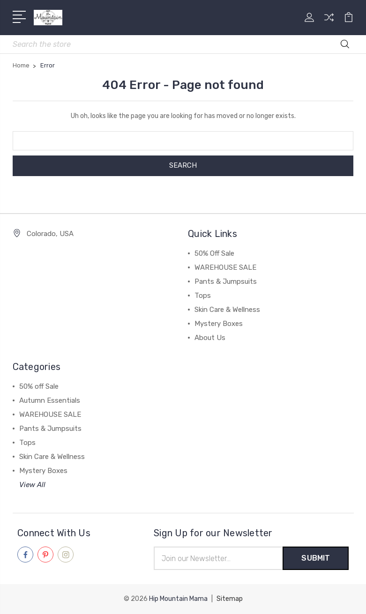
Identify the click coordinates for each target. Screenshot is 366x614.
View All (32, 485)
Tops (202, 295)
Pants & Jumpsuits (225, 281)
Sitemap (230, 599)
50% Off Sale (214, 253)
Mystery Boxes (218, 323)
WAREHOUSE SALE (225, 267)
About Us (209, 337)
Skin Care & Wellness (227, 309)
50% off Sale (39, 386)
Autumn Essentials (49, 400)
